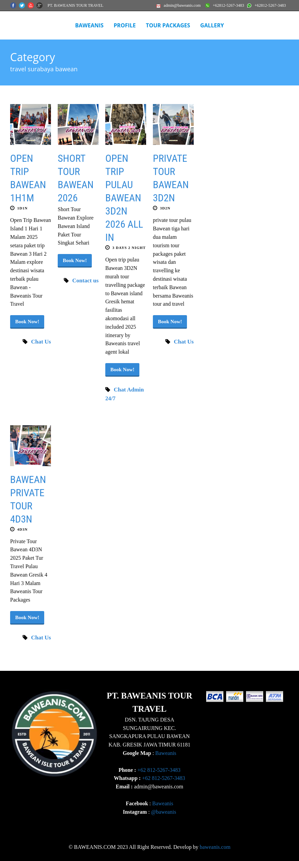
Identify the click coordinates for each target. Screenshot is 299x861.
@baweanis (163, 812)
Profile (125, 25)
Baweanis (165, 753)
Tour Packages (168, 25)
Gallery (212, 25)
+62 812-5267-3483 (159, 770)
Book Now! (27, 321)
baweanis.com (215, 847)
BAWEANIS (89, 25)
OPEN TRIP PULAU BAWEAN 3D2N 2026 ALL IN (124, 197)
